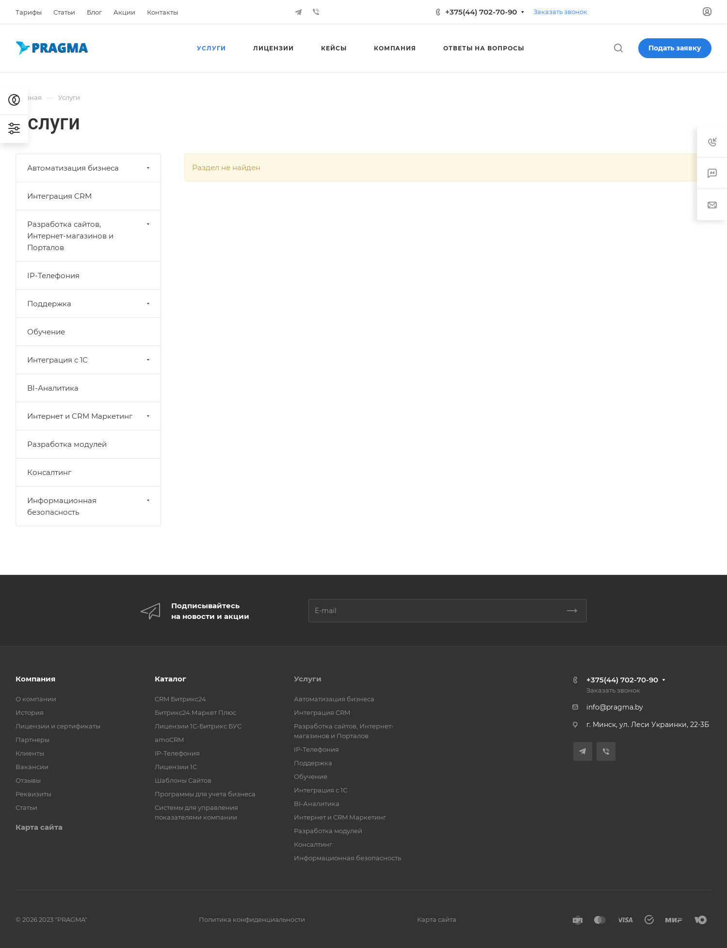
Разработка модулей (67, 444)
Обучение (46, 331)
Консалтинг (49, 472)
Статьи (26, 807)
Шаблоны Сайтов (183, 780)
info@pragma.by (614, 707)
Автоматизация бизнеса (89, 168)
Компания (35, 678)
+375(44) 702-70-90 (481, 11)
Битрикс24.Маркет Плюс (195, 712)
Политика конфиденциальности (252, 919)
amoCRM (169, 739)
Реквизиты (33, 794)
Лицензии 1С (176, 767)
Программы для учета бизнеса (205, 794)
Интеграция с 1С (89, 359)
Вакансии (32, 767)
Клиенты (30, 753)
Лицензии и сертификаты (58, 726)
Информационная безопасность (89, 506)
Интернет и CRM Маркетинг (89, 416)
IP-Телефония (53, 275)
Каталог (170, 678)
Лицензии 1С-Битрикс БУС (198, 726)
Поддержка (89, 303)
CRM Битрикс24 (180, 699)
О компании (36, 699)
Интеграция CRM (59, 196)
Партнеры (32, 739)
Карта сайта (39, 827)
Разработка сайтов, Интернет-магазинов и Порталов (89, 236)
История (30, 712)
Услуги (308, 678)
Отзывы (28, 780)
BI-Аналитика (53, 388)
